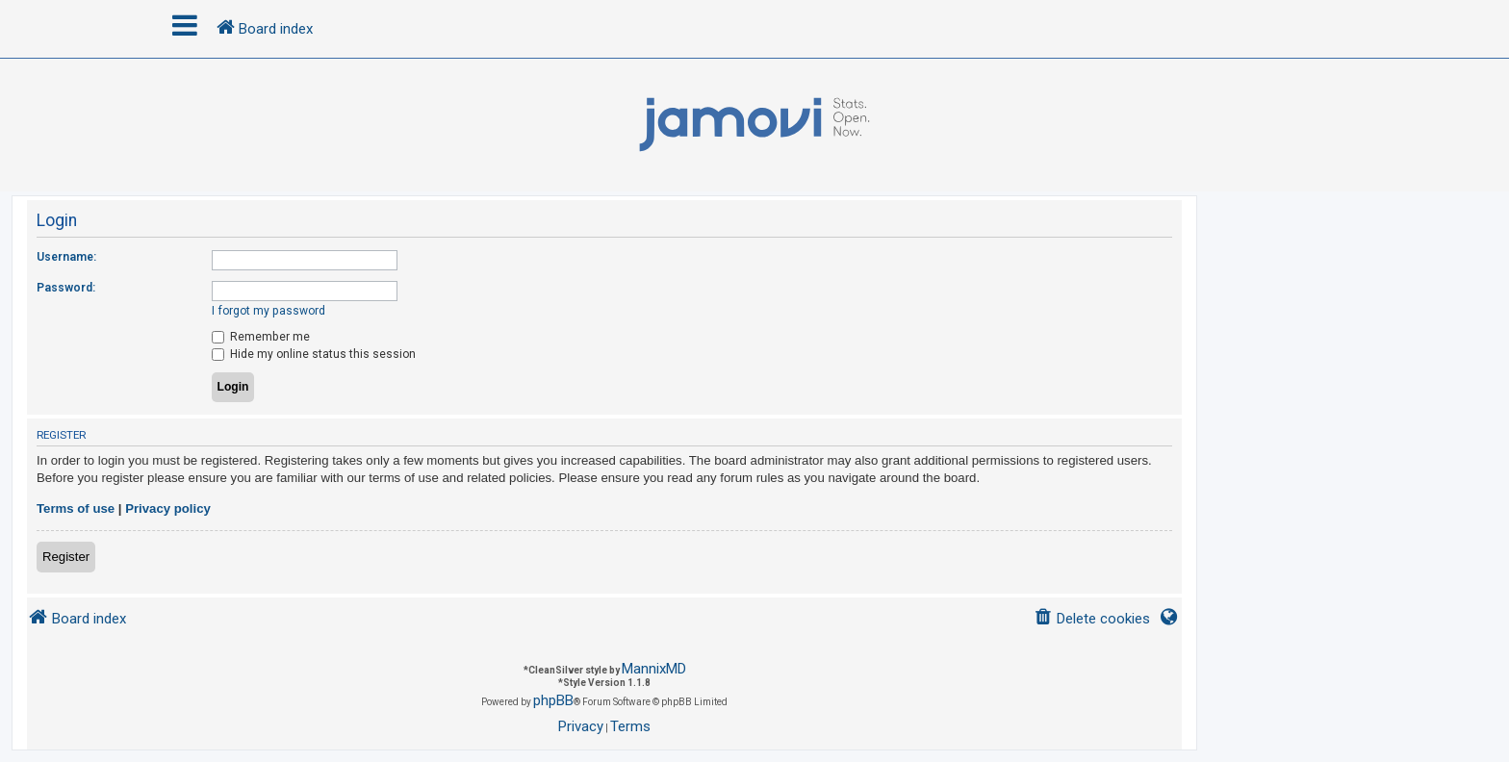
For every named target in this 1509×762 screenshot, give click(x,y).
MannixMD (654, 668)
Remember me (261, 336)
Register (66, 556)
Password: (66, 287)
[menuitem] (1092, 619)
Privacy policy (168, 508)
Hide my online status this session (314, 354)
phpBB (553, 700)
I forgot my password (268, 311)
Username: (66, 257)
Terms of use (76, 508)
